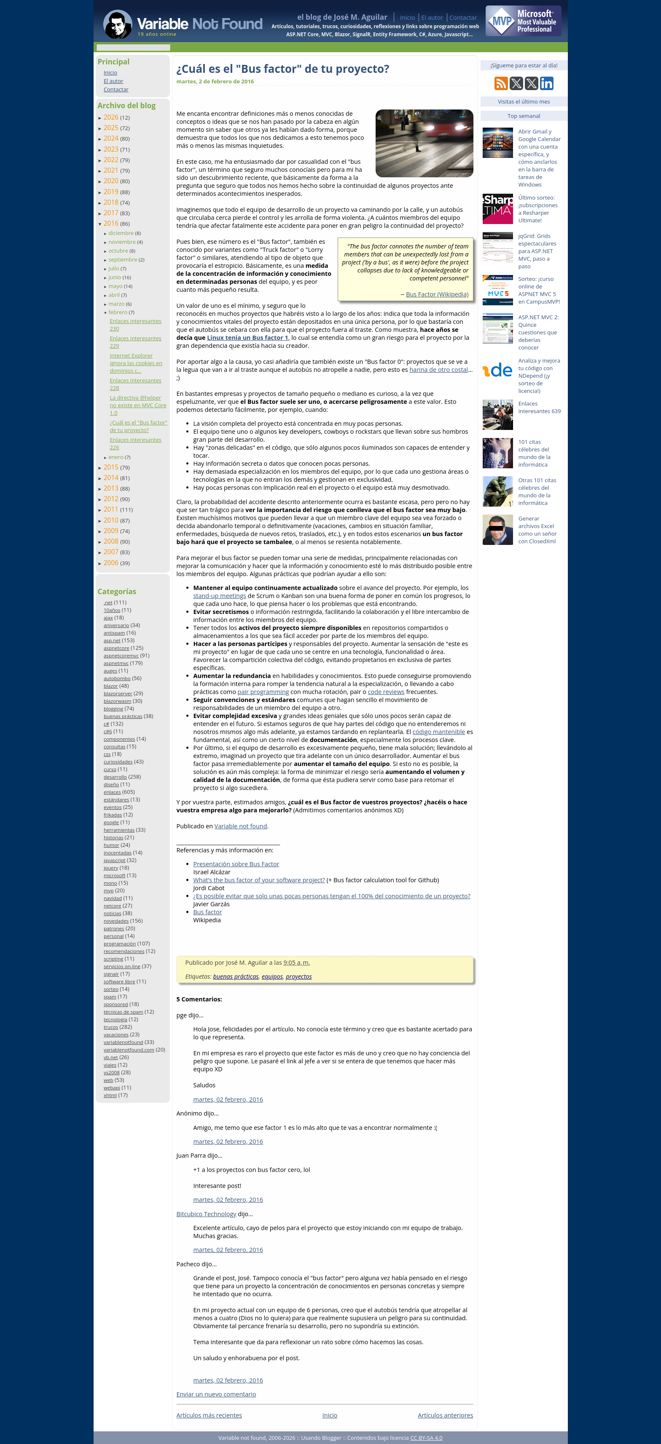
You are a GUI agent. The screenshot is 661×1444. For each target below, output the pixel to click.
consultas (115, 746)
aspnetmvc (116, 663)
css (107, 754)
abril (114, 295)
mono (110, 883)
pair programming (263, 692)
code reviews (386, 692)
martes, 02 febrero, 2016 (228, 1099)
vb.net (111, 1057)
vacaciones (116, 1034)
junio (115, 277)
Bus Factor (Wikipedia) (437, 294)
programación (120, 943)
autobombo (117, 678)
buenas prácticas (123, 716)
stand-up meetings (219, 596)
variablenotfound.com (129, 1049)
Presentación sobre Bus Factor (236, 864)
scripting (114, 959)
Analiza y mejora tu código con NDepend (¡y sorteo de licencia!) (540, 376)
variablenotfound (123, 1042)
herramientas (119, 830)
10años (112, 610)
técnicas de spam (123, 1012)
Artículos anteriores (445, 1415)
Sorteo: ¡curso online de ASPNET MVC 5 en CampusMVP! (539, 290)
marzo (117, 303)
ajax (108, 617)
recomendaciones (124, 951)
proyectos (299, 976)
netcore (112, 905)
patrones (114, 928)
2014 (112, 477)
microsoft (115, 875)
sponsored (116, 1004)
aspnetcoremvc (121, 655)
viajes (110, 1065)
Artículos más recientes (209, 1415)
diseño (111, 784)
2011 (112, 509)
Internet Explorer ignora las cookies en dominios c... (136, 363)
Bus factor (207, 912)
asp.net (112, 640)
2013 (112, 488)
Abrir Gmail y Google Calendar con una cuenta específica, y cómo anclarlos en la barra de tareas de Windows (540, 158)
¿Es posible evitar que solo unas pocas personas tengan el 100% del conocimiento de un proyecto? (331, 896)
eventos (113, 807)
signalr (111, 974)
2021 (112, 170)
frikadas (113, 814)
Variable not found (241, 826)
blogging (113, 708)
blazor (111, 686)
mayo (116, 286)
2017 (112, 212)
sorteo (111, 989)
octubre (118, 250)
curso (110, 769)
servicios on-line (122, 966)
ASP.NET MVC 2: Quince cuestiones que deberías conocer (539, 332)
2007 (112, 551)
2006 (112, 562)
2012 (112, 498)
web (108, 1080)
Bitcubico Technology (206, 1214)
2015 (112, 467)
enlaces (112, 792)
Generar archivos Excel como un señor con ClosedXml (538, 530)
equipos (272, 976)
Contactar (463, 17)
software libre (119, 981)
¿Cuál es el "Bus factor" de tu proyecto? (138, 426)
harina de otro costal (438, 370)
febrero (118, 312)
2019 (112, 191)
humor (111, 845)
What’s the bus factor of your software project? (259, 880)
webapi (112, 1087)
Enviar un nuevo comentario (216, 1394)
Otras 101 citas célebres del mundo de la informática (537, 491)
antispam (114, 633)
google (111, 822)
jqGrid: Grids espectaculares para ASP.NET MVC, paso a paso (537, 251)
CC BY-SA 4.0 (426, 1437)
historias (114, 837)
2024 (112, 138)
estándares (116, 799)
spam (110, 996)
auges (110, 670)
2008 (112, 541)
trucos (111, 1027)
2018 (112, 202)
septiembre (123, 259)
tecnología (115, 1019)
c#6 (108, 731)
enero (116, 457)
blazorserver (118, 693)
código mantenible (439, 732)
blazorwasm (118, 701)
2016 (112, 223)
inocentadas (118, 852)
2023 (112, 149)
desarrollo (115, 777)
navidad (113, 898)
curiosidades (118, 761)
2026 (112, 117)
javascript (115, 860)
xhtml (110, 1095)
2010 (112, 520)
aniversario (116, 625)
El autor (432, 17)
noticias (112, 913)
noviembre (122, 242)
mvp (109, 890)
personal (114, 936)
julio (114, 268)
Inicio (407, 17)
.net (108, 602)
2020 (112, 180)
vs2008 (112, 1072)
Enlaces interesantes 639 (540, 407)
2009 (112, 530)
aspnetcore (116, 648)
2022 (112, 159)
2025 (112, 127)
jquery (111, 868)
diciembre (121, 233)
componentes (119, 739)
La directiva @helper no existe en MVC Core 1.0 (138, 405)
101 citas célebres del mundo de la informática (535, 453)
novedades (116, 921)
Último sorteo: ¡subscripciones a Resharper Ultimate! (538, 209)
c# (106, 724)
